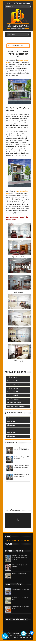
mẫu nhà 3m (11, 418)
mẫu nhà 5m (11, 425)
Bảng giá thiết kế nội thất (19, 573)
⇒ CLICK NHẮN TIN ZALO (18, 46)
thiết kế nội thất (12, 395)
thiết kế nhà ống (13, 381)
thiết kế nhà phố (12, 377)
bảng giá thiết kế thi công (16, 406)
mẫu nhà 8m (11, 436)
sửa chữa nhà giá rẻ (14, 402)
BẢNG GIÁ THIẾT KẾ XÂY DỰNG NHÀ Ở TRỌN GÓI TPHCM (19, 557)
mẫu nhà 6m (11, 429)
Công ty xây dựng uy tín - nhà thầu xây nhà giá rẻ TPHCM (21, 467)
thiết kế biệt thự (12, 391)
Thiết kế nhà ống (12, 510)
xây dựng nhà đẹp (13, 399)
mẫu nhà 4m (11, 421)
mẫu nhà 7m (11, 432)
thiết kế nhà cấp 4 (13, 388)
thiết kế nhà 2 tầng (13, 384)
